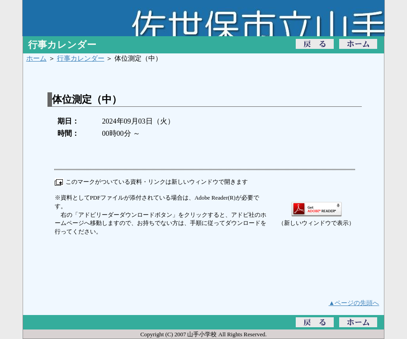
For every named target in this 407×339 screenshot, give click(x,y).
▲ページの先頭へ (354, 302)
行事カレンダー (80, 58)
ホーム (36, 58)
